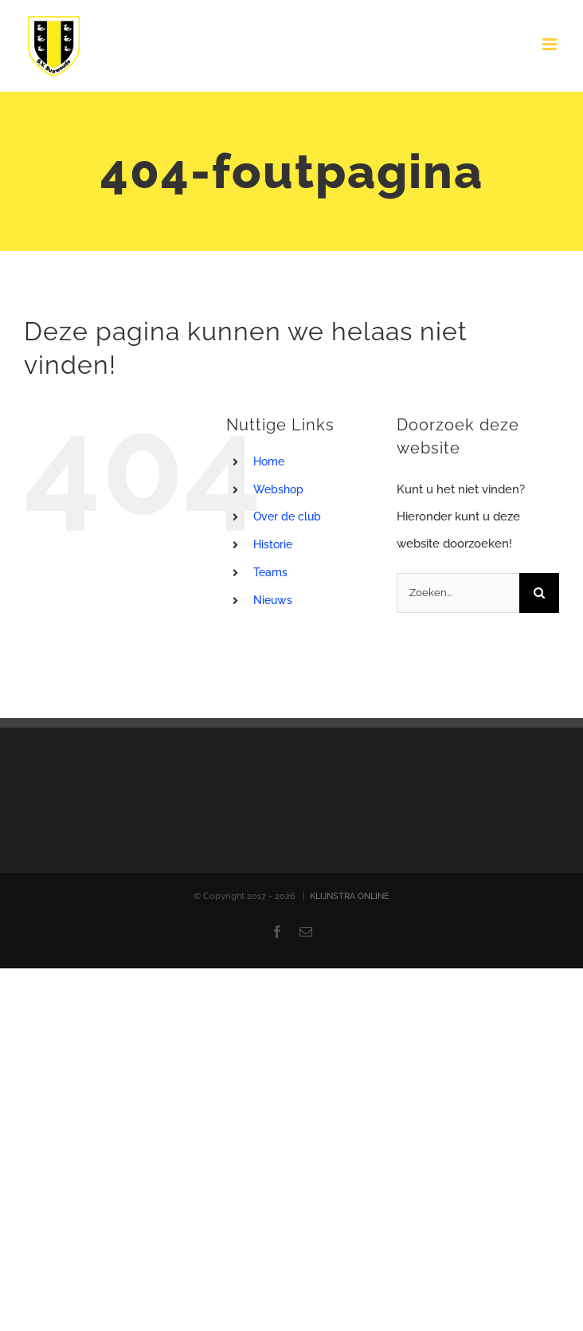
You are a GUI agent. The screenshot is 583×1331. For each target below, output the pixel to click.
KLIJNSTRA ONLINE (349, 896)
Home (268, 461)
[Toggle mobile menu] (550, 44)
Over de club (287, 516)
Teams (270, 572)
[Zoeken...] (458, 593)
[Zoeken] (539, 593)
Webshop (278, 489)
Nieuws (272, 600)
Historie (272, 544)
